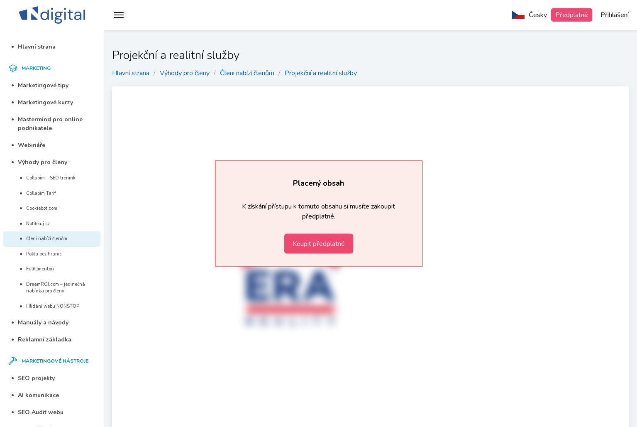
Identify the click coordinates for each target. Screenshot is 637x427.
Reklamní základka (41, 340)
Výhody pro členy (39, 162)
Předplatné (571, 15)
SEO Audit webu (37, 412)
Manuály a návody (40, 322)
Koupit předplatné (319, 243)
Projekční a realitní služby (321, 73)
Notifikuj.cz (35, 224)
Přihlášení (614, 15)
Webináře (28, 145)
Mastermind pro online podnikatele (47, 123)
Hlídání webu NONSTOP (49, 306)
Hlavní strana (34, 47)
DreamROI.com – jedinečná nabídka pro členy (52, 287)
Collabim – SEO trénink (48, 178)
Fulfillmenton (37, 269)
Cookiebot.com (38, 208)
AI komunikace (35, 395)
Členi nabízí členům (43, 239)
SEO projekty (33, 378)
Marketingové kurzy (42, 102)
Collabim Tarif (38, 193)
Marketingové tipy (40, 85)
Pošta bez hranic (41, 254)
